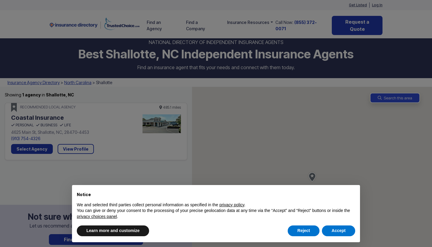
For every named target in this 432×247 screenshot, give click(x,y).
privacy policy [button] (231, 204)
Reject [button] (303, 230)
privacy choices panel (97, 216)
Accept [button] (339, 230)
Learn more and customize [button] (113, 230)
